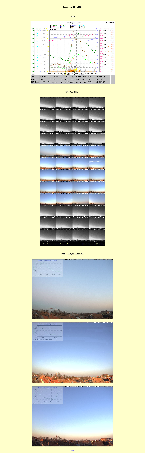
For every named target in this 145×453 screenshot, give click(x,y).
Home (72, 450)
